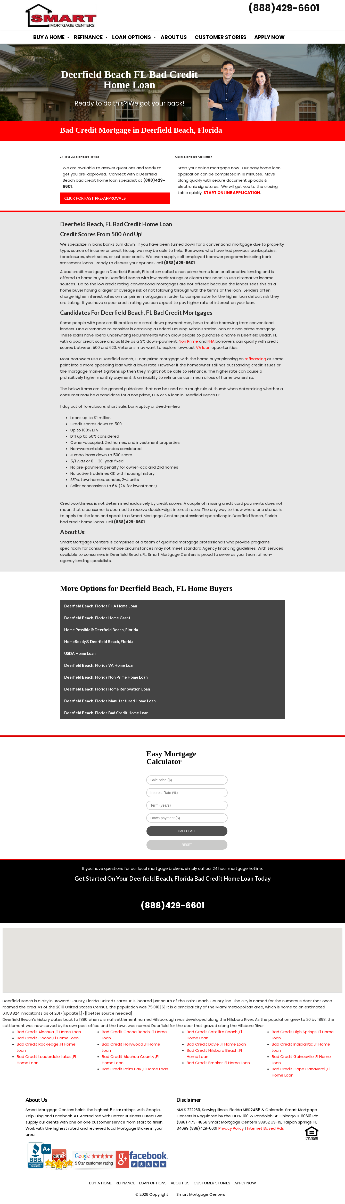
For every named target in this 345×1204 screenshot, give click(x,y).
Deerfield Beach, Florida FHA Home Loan (100, 606)
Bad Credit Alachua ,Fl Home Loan (49, 1031)
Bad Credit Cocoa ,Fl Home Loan (48, 1038)
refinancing (255, 359)
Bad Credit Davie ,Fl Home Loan (216, 1044)
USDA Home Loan (80, 653)
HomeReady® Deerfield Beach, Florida (98, 641)
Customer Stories (221, 37)
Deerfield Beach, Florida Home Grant (97, 617)
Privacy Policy (231, 1128)
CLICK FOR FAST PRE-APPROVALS (95, 198)
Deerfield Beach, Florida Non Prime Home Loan (106, 677)
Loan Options (131, 37)
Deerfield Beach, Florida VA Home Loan (99, 665)
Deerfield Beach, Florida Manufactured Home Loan (110, 701)
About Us (174, 37)
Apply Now (269, 37)
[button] (172, 955)
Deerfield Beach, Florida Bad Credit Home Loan (106, 712)
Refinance (88, 37)
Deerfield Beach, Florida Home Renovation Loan (107, 689)
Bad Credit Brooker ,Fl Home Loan (218, 1062)
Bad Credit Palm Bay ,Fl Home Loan (135, 1069)
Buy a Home (48, 37)
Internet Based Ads (265, 1128)
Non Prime (188, 341)
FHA (211, 341)
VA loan (203, 347)
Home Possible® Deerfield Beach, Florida (101, 629)
